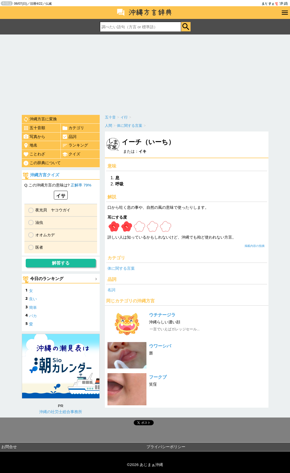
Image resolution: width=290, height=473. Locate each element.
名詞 (111, 290)
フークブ (158, 377)
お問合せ (9, 446)
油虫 (39, 222)
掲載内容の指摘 (255, 245)
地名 (30, 145)
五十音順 (34, 128)
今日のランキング (46, 278)
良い (33, 299)
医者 (39, 247)
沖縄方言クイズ (44, 175)
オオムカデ (45, 235)
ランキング (75, 145)
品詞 (69, 137)
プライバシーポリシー (165, 446)
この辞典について (42, 163)
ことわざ (34, 154)
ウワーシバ (160, 346)
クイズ (71, 154)
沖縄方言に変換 (40, 119)
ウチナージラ (162, 314)
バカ (33, 316)
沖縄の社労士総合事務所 (60, 411)
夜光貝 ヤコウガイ (52, 210)
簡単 (33, 307)
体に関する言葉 (121, 268)
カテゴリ (73, 128)
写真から (34, 137)
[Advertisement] (145, 73)
